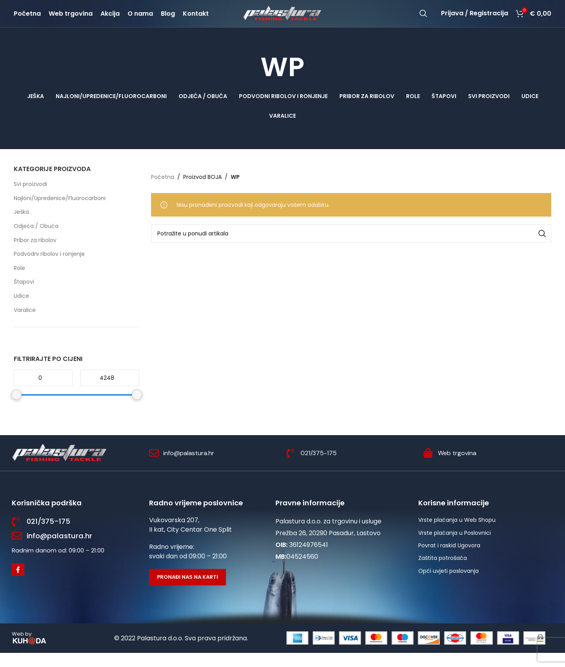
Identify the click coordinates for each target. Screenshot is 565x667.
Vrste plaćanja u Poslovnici (454, 546)
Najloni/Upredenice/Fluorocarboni (60, 212)
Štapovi (24, 296)
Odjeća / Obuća (36, 240)
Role (19, 282)
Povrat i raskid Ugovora (449, 559)
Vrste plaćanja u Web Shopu (457, 534)
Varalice (25, 324)
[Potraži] (423, 20)
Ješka (21, 226)
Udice (21, 309)
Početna (162, 191)
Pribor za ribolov (35, 254)
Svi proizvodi (30, 198)
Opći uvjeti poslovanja (448, 585)
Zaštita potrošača (442, 572)
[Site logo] (282, 20)
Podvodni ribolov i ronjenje (49, 268)
